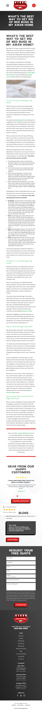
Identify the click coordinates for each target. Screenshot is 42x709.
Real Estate (21, 646)
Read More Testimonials (21, 501)
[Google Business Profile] (21, 695)
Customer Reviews (21, 654)
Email (8, 571)
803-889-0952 (21, 628)
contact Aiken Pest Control (26, 433)
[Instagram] (24, 695)
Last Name (9, 562)
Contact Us (21, 659)
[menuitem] (14, 705)
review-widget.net (11, 516)
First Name (9, 558)
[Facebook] (17, 695)
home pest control (26, 311)
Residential (21, 641)
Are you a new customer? (13, 579)
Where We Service (21, 648)
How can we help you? (12, 584)
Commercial (21, 643)
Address (9, 575)
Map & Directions (21, 671)
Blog (21, 651)
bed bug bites (21, 120)
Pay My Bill (21, 656)
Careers (21, 638)
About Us (21, 636)
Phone (8, 566)
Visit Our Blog (12, 539)
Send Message (21, 605)
